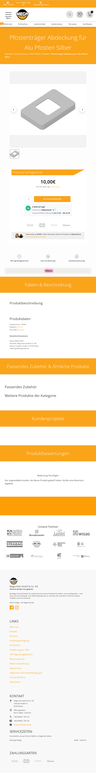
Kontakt (13, 631)
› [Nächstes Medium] (82, 109)
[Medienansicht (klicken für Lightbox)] (48, 109)
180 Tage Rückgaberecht (21, 654)
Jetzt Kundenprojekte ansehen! (36, 237)
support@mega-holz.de (41, 5)
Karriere (13, 636)
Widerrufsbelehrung (19, 663)
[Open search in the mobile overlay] (69, 14)
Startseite (9, 54)
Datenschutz (16, 668)
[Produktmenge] (29, 199)
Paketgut (21, 330)
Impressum (15, 682)
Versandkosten (55, 187)
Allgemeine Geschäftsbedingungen (26, 672)
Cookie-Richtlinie (17, 677)
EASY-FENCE (35, 54)
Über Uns (14, 627)
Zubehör (45, 54)
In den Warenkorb (52, 199)
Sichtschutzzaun (21, 54)
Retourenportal (17, 659)
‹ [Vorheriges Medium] (13, 109)
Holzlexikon (15, 645)
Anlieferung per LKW (19, 649)
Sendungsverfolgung (19, 640)
